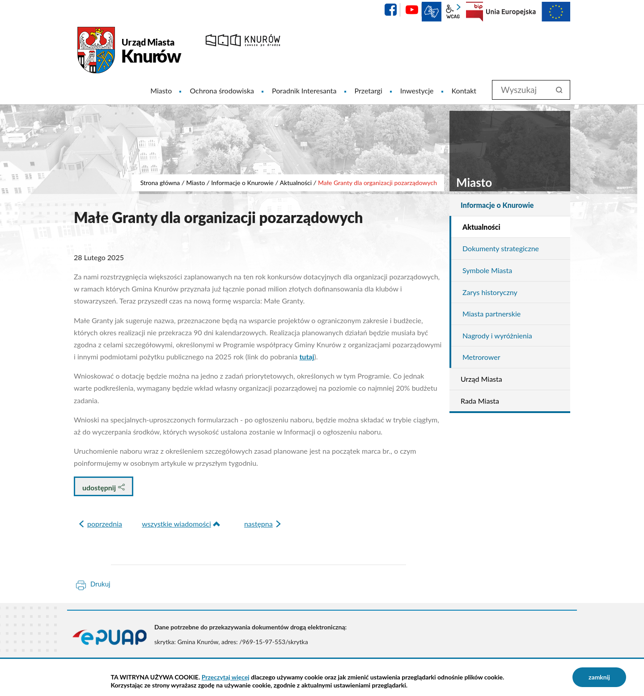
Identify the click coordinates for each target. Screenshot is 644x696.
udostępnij (103, 487)
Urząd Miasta (481, 379)
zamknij (599, 677)
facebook (390, 10)
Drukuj (100, 584)
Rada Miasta (480, 401)
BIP (474, 11)
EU (528, 11)
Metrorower (481, 357)
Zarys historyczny (489, 292)
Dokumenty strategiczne (500, 248)
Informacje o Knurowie (242, 182)
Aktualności (296, 182)
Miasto (195, 182)
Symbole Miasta (487, 270)
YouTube (412, 10)
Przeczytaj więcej (226, 677)
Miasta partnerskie (491, 313)
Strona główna (160, 182)
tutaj (306, 356)
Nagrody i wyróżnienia (497, 335)
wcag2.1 (453, 11)
